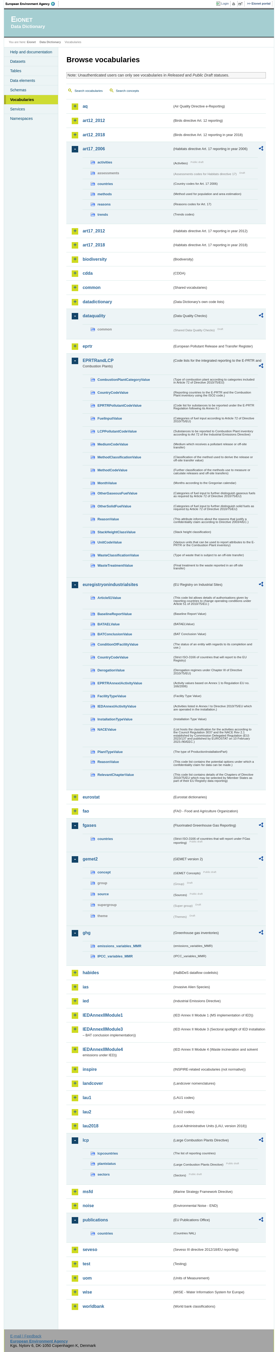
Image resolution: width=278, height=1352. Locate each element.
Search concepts (127, 90)
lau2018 (90, 1126)
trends (102, 214)
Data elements (22, 80)
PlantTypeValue (110, 752)
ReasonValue (108, 519)
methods (104, 194)
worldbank (93, 1306)
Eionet (31, 42)
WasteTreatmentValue (115, 565)
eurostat (91, 797)
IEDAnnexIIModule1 (103, 1015)
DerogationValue (111, 670)
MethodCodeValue (112, 470)
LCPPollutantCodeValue (117, 431)
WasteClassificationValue (118, 555)
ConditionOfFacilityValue (117, 644)
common (92, 287)
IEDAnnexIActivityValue (116, 706)
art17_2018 (94, 245)
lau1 (87, 1097)
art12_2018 (94, 135)
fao (86, 811)
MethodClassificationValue (119, 457)
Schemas (18, 90)
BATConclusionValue (114, 634)
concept (104, 872)
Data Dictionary (50, 42)
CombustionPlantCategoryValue (123, 380)
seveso (90, 1249)
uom (87, 1278)
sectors (103, 1174)
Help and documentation (31, 52)
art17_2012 (94, 231)
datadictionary (97, 301)
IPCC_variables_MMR (115, 956)
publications (95, 1220)
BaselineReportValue (114, 614)
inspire (90, 1069)
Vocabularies (22, 99)
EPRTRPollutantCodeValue (119, 405)
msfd (88, 1191)
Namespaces (21, 118)
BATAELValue (108, 624)
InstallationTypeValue (114, 719)
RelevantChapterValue (115, 775)
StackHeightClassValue (116, 532)
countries (105, 184)
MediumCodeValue (112, 444)
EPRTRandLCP (98, 360)
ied (86, 1001)
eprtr (87, 346)
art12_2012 (94, 120)
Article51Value (109, 598)
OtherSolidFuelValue (114, 506)
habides (91, 972)
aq (85, 106)
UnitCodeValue (109, 542)
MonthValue (107, 483)
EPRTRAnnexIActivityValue (119, 683)
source (103, 894)
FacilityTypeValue (111, 696)
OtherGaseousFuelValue (117, 493)
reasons (104, 204)
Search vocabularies (88, 90)
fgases (89, 825)
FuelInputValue (109, 418)
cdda (87, 273)
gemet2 (90, 859)
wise (87, 1292)
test (86, 1264)
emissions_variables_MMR (119, 946)
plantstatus (106, 1164)
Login (225, 3)
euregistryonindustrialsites (110, 584)
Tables (15, 71)
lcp (86, 1140)
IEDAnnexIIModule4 (103, 1049)
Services (17, 109)
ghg (86, 933)
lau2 (87, 1112)
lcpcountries (107, 1153)
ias (85, 987)
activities (104, 162)
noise (88, 1205)
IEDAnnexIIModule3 (103, 1029)
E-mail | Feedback (26, 1336)
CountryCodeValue (112, 393)
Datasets (17, 61)
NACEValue (106, 729)
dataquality (94, 315)
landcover (93, 1083)
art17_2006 (94, 149)
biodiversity (95, 259)
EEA (32, 3)
